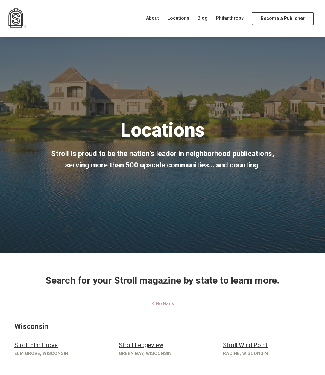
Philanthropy (230, 18)
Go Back (162, 303)
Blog (203, 18)
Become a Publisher (283, 18)
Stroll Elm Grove (36, 345)
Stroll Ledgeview (141, 345)
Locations (178, 18)
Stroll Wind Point (245, 345)
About (152, 18)
